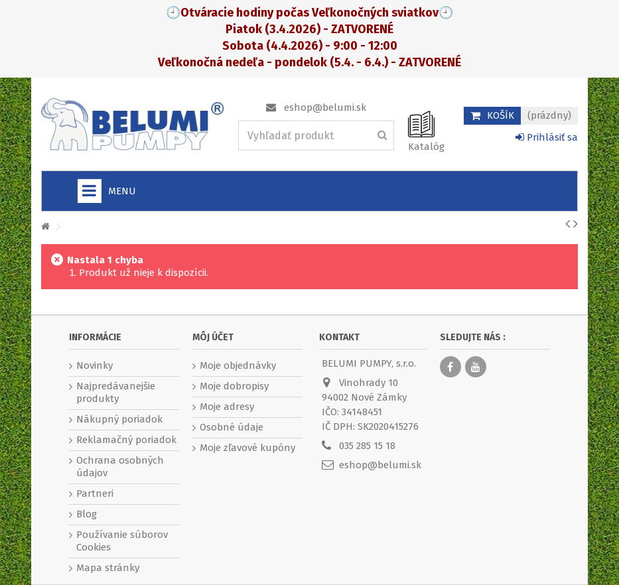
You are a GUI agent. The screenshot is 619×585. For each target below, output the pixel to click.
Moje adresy (227, 407)
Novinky (94, 365)
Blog (86, 514)
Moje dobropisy (234, 386)
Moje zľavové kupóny (247, 448)
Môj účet (213, 337)
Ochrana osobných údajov (120, 466)
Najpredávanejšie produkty (115, 392)
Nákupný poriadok (119, 419)
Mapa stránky (107, 568)
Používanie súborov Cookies (122, 541)
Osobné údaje (231, 427)
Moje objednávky (238, 365)
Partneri (94, 493)
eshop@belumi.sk (325, 107)
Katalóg (426, 147)
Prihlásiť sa (547, 137)
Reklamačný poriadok (126, 440)
